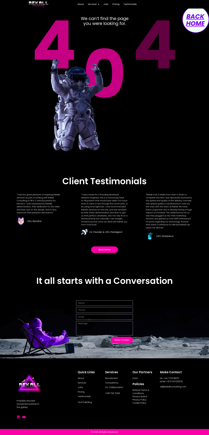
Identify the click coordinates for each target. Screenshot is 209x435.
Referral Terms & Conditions (140, 392)
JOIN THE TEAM (112, 393)
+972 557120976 (174, 381)
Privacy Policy (139, 399)
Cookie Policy (139, 402)
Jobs (105, 4)
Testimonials (130, 4)
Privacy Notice (139, 396)
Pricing (115, 4)
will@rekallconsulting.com (173, 386)
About (80, 4)
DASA (135, 378)
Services (93, 4)
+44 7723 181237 (171, 378)
